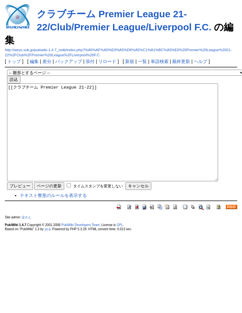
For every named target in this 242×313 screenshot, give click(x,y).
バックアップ (68, 61)
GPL (120, 244)
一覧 (142, 61)
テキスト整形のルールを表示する (53, 214)
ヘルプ (200, 61)
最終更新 (181, 61)
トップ (14, 61)
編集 (34, 61)
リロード (107, 61)
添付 (90, 61)
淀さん (26, 236)
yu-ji (47, 248)
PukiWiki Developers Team (80, 244)
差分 (46, 61)
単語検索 (160, 61)
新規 (129, 61)
